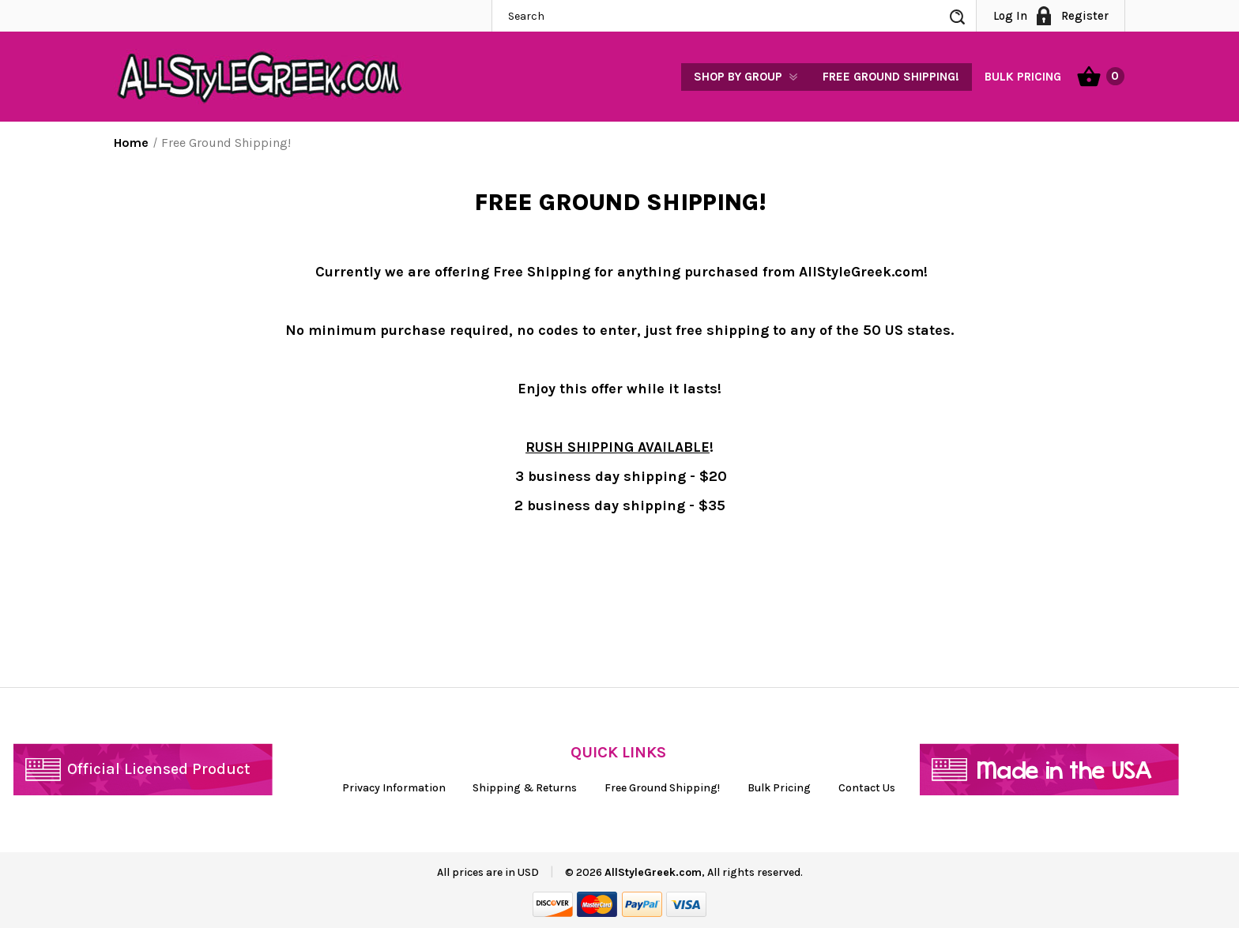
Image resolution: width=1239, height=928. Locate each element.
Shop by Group (738, 77)
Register (1085, 16)
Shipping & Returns (525, 788)
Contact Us (866, 788)
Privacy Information (394, 788)
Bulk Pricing (1023, 77)
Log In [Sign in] (1010, 16)
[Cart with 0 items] (1100, 74)
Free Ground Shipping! (891, 77)
